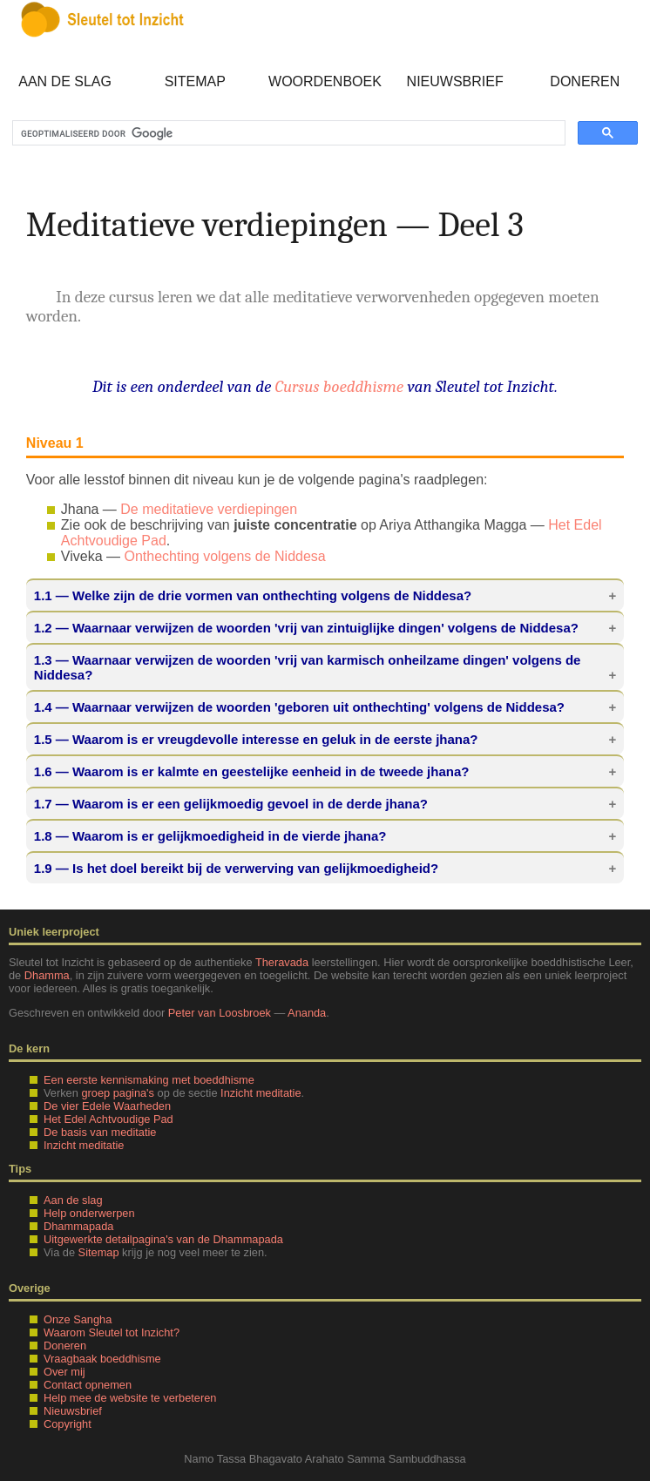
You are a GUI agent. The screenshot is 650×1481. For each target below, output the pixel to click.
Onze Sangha (78, 1319)
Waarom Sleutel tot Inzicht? (111, 1332)
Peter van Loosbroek (219, 1012)
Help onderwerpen (89, 1213)
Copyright (67, 1423)
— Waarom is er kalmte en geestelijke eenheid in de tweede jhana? (252, 771)
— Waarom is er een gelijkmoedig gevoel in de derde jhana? (231, 803)
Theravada (281, 962)
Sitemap (195, 81)
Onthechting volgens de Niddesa (224, 556)
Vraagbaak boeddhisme (102, 1358)
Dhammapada (78, 1226)
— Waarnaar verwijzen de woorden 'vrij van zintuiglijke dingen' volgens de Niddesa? (306, 627)
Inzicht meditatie (260, 1092)
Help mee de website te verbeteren (130, 1397)
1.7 (43, 803)
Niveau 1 (55, 443)
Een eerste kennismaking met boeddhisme (149, 1079)
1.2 (43, 627)
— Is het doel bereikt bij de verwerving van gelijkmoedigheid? (236, 868)
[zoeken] (287, 133)
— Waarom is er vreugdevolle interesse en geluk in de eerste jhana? (256, 739)
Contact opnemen (88, 1384)
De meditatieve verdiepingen (208, 509)
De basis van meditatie (100, 1132)
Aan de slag (65, 81)
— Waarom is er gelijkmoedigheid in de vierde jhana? (210, 835)
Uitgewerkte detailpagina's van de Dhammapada (163, 1239)
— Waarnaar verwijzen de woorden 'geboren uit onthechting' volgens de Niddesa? (299, 707)
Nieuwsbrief (455, 81)
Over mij (64, 1371)
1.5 (43, 739)
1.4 (43, 707)
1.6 (43, 771)
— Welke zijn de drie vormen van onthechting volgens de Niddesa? (252, 595)
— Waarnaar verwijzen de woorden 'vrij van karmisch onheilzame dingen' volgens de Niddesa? (307, 667)
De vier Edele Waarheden (107, 1105)
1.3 (43, 660)
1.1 (43, 595)
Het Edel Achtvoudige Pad (108, 1119)
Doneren (585, 81)
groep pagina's (117, 1092)
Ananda (307, 1012)
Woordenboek (325, 81)
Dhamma (47, 975)
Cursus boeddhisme (339, 386)
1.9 (43, 868)
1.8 (43, 835)
